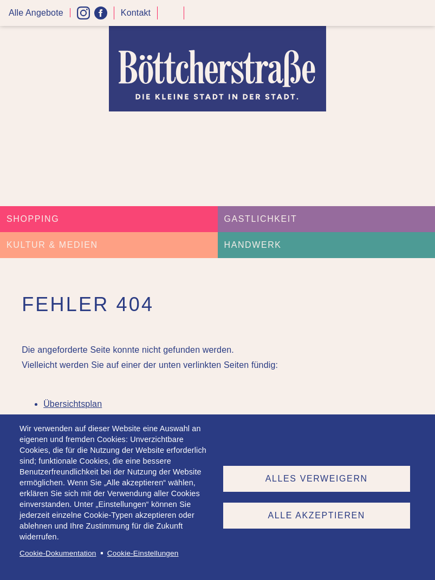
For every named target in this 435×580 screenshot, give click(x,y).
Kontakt (136, 12)
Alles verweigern (316, 478)
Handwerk (253, 244)
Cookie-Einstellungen (143, 553)
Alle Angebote (36, 12)
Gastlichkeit (260, 218)
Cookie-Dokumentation (58, 553)
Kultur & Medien (52, 244)
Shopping (33, 218)
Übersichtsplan (72, 403)
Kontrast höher (170, 17)
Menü (423, 13)
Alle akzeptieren (316, 515)
